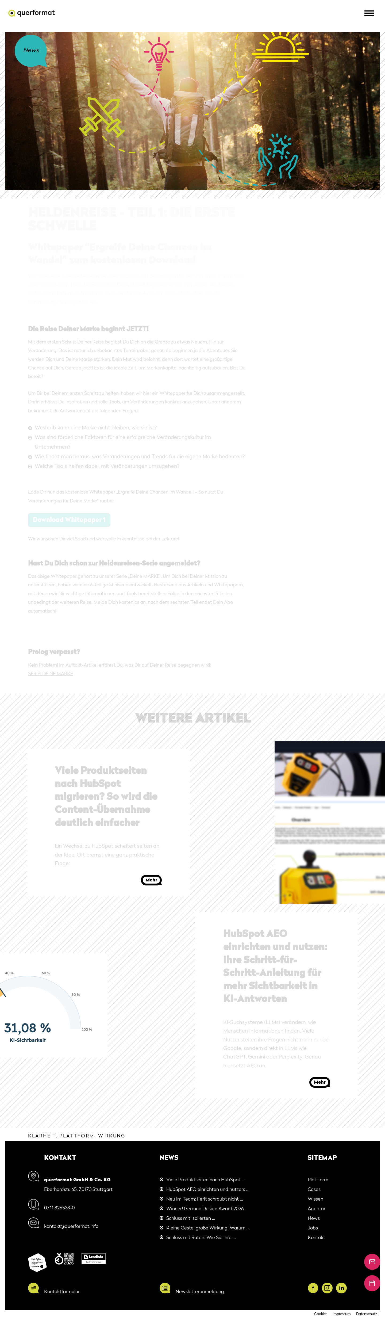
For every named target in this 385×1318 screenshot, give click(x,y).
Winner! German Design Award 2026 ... (207, 1208)
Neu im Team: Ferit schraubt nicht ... (204, 1199)
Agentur (316, 1208)
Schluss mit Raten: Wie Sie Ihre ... (201, 1237)
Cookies (320, 1314)
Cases (314, 1189)
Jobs (313, 1228)
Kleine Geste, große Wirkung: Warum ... (208, 1228)
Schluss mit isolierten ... (190, 1218)
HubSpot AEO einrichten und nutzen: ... (207, 1189)
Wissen (315, 1199)
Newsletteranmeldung (200, 1291)
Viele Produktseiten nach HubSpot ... (205, 1180)
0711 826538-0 (59, 1208)
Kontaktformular (62, 1291)
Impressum (342, 1314)
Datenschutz (366, 1314)
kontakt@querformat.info (71, 1226)
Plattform (318, 1180)
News (314, 1218)
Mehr (151, 880)
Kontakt (316, 1237)
